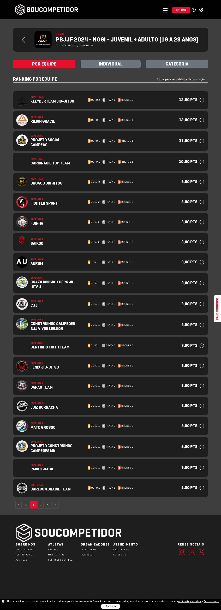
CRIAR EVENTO (89, 550)
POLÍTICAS (21, 560)
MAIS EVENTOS (56, 555)
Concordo (110, 606)
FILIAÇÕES (87, 555)
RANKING (53, 550)
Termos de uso (211, 601)
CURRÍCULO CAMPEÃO (60, 560)
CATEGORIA (177, 64)
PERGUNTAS (119, 555)
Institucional (24, 550)
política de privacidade (189, 601)
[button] (194, 10)
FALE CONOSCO (121, 550)
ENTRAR (181, 10)
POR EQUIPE (44, 64)
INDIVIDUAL (111, 64)
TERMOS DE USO (25, 555)
